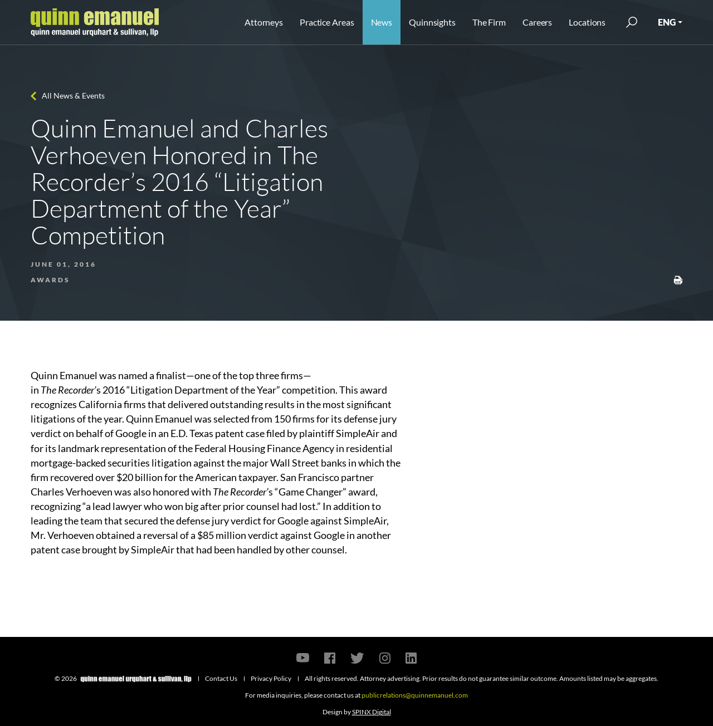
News (382, 22)
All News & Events (73, 95)
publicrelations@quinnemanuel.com (415, 695)
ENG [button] (667, 22)
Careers (537, 22)
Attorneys (264, 22)
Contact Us (221, 678)
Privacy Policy (271, 678)
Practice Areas (327, 22)
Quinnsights (432, 22)
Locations (587, 22)
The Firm (489, 22)
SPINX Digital (371, 712)
